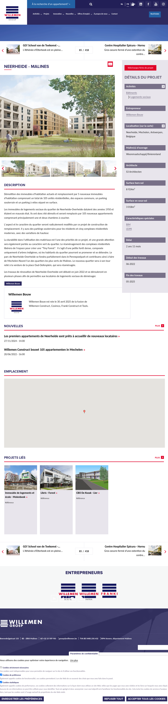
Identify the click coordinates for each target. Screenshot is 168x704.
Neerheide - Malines (26, 66)
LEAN (129, 228)
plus (157, 325)
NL (122, 4)
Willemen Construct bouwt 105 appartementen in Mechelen (44, 350)
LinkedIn (141, 4)
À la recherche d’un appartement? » (51, 4)
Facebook (148, 4)
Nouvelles (70, 14)
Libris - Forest (49, 492)
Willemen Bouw (14, 283)
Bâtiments (131, 92)
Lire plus (74, 660)
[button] (84, 411)
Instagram (163, 4)
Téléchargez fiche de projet (140, 67)
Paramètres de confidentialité (84, 654)
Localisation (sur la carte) (139, 125)
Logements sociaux (140, 96)
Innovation (57, 14)
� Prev (2, 168)
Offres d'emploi (84, 14)
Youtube (156, 4)
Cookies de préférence (12, 675)
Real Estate (155, 14)
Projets (46, 14)
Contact (115, 14)
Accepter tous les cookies (147, 699)
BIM (128, 224)
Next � (115, 168)
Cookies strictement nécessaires (16, 668)
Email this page (111, 64)
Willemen (12, 13)
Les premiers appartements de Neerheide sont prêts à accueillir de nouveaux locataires (62, 336)
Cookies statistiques (11, 682)
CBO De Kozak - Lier (88, 492)
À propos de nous (100, 14)
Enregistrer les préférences (22, 699)
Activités (36, 14)
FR (128, 4)
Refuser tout (113, 699)
